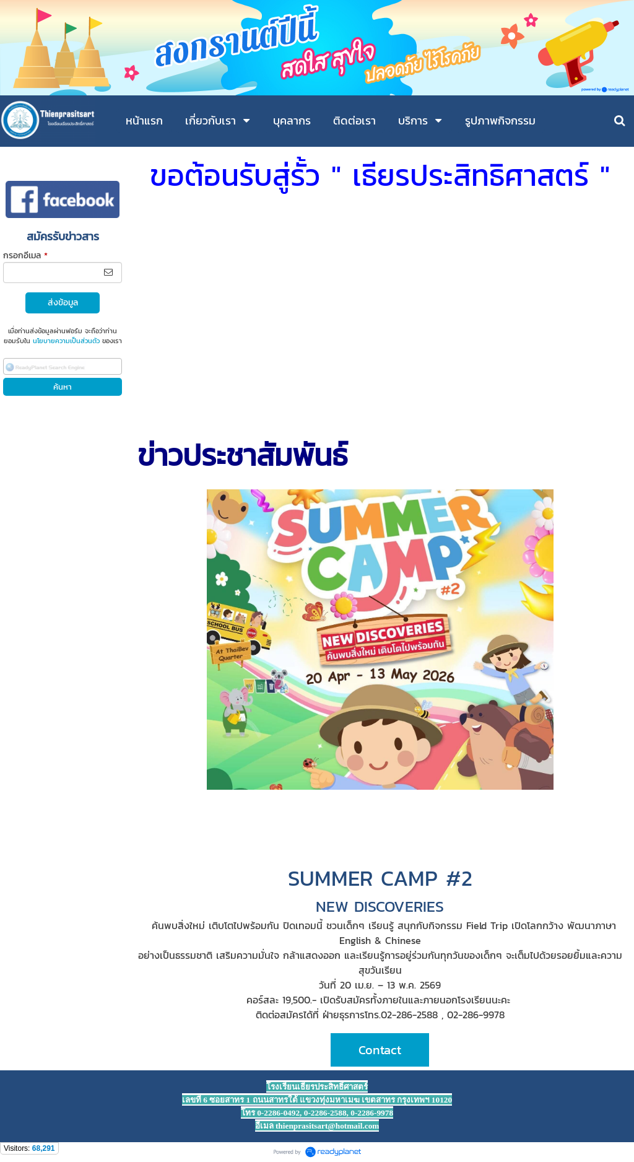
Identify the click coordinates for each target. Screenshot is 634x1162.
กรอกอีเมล (25, 255)
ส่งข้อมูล (63, 302)
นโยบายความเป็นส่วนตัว (66, 341)
